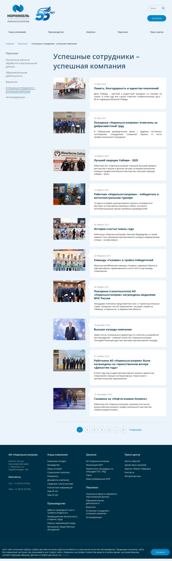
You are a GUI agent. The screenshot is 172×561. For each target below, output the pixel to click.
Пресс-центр (156, 32)
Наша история (54, 468)
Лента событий (132, 461)
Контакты (157, 18)
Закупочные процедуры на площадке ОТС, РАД (99, 470)
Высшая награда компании (113, 329)
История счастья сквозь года (114, 229)
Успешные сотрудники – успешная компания (98, 512)
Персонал (123, 32)
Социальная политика (58, 472)
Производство (56, 32)
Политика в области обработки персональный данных (21, 63)
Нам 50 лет (52, 491)
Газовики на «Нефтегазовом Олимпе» (120, 398)
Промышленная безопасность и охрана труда (62, 518)
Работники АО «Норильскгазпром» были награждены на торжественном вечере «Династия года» (122, 364)
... (116, 429)
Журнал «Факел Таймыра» (138, 468)
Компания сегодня (56, 461)
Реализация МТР (94, 465)
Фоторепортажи (133, 476)
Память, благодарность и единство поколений (126, 88)
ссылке (65, 555)
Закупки (90, 32)
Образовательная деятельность (16, 74)
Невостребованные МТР (98, 479)
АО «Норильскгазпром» (97, 461)
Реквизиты (52, 476)
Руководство (53, 465)
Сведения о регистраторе (60, 483)
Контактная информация (59, 487)
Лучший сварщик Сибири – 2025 (116, 160)
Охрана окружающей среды (61, 523)
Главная (10, 43)
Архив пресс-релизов (135, 465)
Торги (89, 475)
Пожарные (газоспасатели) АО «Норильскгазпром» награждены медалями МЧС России (124, 294)
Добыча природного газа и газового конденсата (61, 511)
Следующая (135, 429)
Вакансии (11, 81)
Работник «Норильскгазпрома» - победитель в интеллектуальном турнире (126, 195)
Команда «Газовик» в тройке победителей (123, 260)
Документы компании (58, 480)
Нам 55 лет (52, 495)
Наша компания (17, 32)
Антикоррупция (15, 97)
